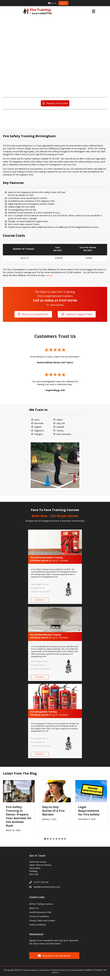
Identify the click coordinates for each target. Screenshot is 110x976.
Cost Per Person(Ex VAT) (88, 249)
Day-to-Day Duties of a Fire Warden (53, 810)
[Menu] (93, 11)
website (49, 275)
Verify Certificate (37, 924)
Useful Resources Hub (40, 912)
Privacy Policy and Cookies (42, 920)
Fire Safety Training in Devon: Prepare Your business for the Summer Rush (19, 816)
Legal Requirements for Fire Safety (88, 810)
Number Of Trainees (23, 248)
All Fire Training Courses (41, 903)
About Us (33, 908)
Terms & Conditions (39, 916)
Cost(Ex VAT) (57, 249)
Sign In (63, 3)
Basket (52, 3)
